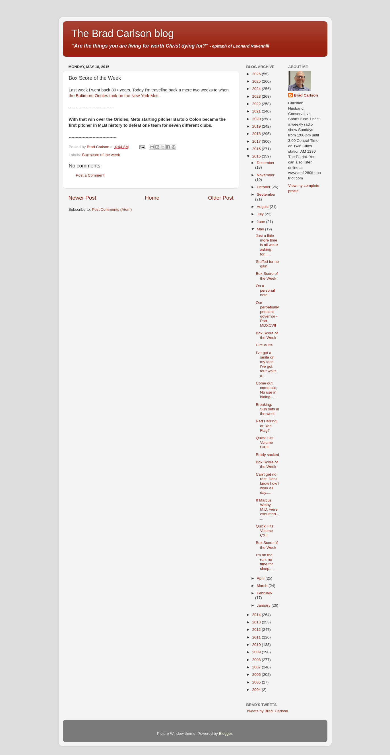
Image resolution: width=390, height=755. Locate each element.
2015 (257, 156)
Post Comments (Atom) (112, 209)
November (266, 175)
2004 (257, 690)
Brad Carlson (306, 95)
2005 (257, 682)
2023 (257, 96)
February (264, 593)
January (264, 605)
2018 (257, 134)
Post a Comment (90, 175)
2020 (257, 119)
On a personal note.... (265, 290)
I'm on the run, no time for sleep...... (266, 562)
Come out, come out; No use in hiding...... (266, 390)
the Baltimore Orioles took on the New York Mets (114, 95)
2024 (257, 89)
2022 (257, 104)
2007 (257, 667)
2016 (257, 149)
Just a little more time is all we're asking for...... (267, 245)
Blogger (225, 733)
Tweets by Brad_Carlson (267, 711)
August (263, 206)
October (264, 187)
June (261, 222)
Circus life (264, 345)
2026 (257, 74)
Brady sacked (267, 455)
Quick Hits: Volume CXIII (265, 442)
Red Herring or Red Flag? (266, 425)
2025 (257, 81)
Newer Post (82, 198)
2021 (257, 111)
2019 (257, 126)
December (266, 163)
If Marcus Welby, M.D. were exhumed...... (267, 509)
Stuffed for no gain (267, 263)
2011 (257, 637)
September (266, 194)
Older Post (220, 198)
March (263, 586)
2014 (257, 615)
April (261, 578)
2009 (257, 652)
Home (152, 198)
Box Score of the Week (267, 275)
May (261, 229)
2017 (257, 141)
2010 (257, 645)
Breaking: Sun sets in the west (267, 409)
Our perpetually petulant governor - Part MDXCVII (267, 314)
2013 (257, 622)
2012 (257, 629)
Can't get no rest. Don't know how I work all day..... (267, 483)
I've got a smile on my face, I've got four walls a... (266, 364)
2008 (257, 660)
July (261, 214)
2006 (257, 674)
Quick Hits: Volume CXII (265, 530)
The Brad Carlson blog (122, 33)
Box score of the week (101, 155)
